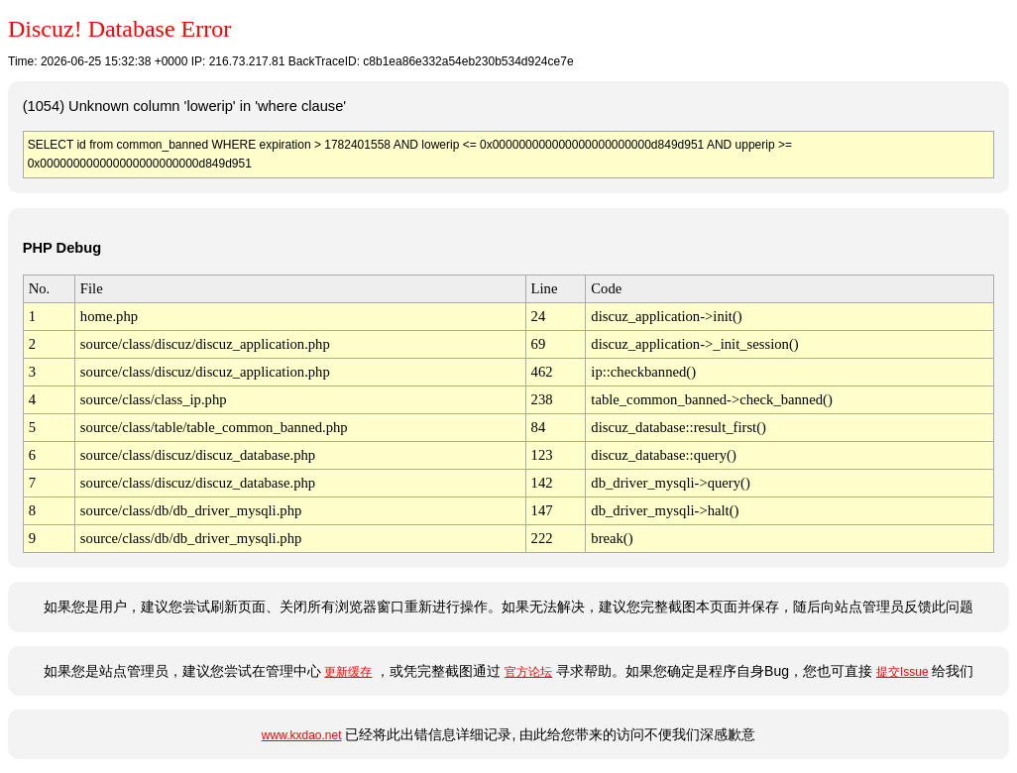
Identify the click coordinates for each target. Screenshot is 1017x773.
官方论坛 (528, 672)
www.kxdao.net (302, 735)
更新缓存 (348, 672)
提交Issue (902, 672)
